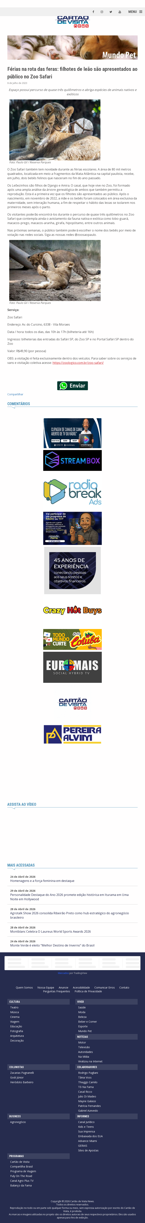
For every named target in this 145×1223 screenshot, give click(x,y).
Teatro (14, 1007)
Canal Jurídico (86, 1122)
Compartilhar (15, 394)
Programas (16, 1156)
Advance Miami (87, 1141)
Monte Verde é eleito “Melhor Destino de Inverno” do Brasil (52, 945)
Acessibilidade (81, 987)
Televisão (84, 1047)
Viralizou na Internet (90, 1061)
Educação (16, 1026)
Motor (82, 1042)
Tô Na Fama (86, 1087)
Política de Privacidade (88, 991)
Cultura (14, 1001)
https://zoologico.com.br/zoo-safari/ (78, 363)
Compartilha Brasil (21, 1166)
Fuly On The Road (21, 1176)
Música (14, 1012)
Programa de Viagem (23, 1171)
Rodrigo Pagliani (88, 1073)
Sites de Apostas (88, 1150)
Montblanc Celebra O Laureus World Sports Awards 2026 (50, 931)
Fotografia (16, 1031)
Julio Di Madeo (87, 1096)
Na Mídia (83, 1056)
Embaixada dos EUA (90, 1136)
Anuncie (63, 987)
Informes (83, 1116)
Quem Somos (24, 987)
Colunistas (16, 1067)
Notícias (82, 1036)
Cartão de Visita (19, 1162)
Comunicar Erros (104, 987)
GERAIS (82, 1145)
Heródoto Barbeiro (21, 1082)
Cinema (14, 1017)
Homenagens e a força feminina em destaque (42, 881)
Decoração (17, 1040)
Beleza (82, 1017)
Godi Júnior (17, 1077)
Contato (124, 987)
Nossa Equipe (45, 987)
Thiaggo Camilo (87, 1082)
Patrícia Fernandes (89, 1106)
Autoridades (85, 1052)
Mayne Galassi (87, 1101)
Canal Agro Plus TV (21, 1180)
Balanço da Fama (21, 1185)
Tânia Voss (85, 1077)
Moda (81, 1012)
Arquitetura (17, 1036)
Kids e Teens (86, 1126)
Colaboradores (87, 1067)
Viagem (14, 1021)
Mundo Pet (85, 1031)
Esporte (83, 1026)
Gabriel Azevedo (88, 1110)
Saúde (82, 1007)
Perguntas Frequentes (56, 991)
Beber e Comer (87, 1021)
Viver (80, 1001)
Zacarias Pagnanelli (22, 1073)
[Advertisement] (72, 774)
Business (15, 1116)
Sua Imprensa (86, 1131)
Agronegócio (18, 1122)
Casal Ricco (85, 1091)
